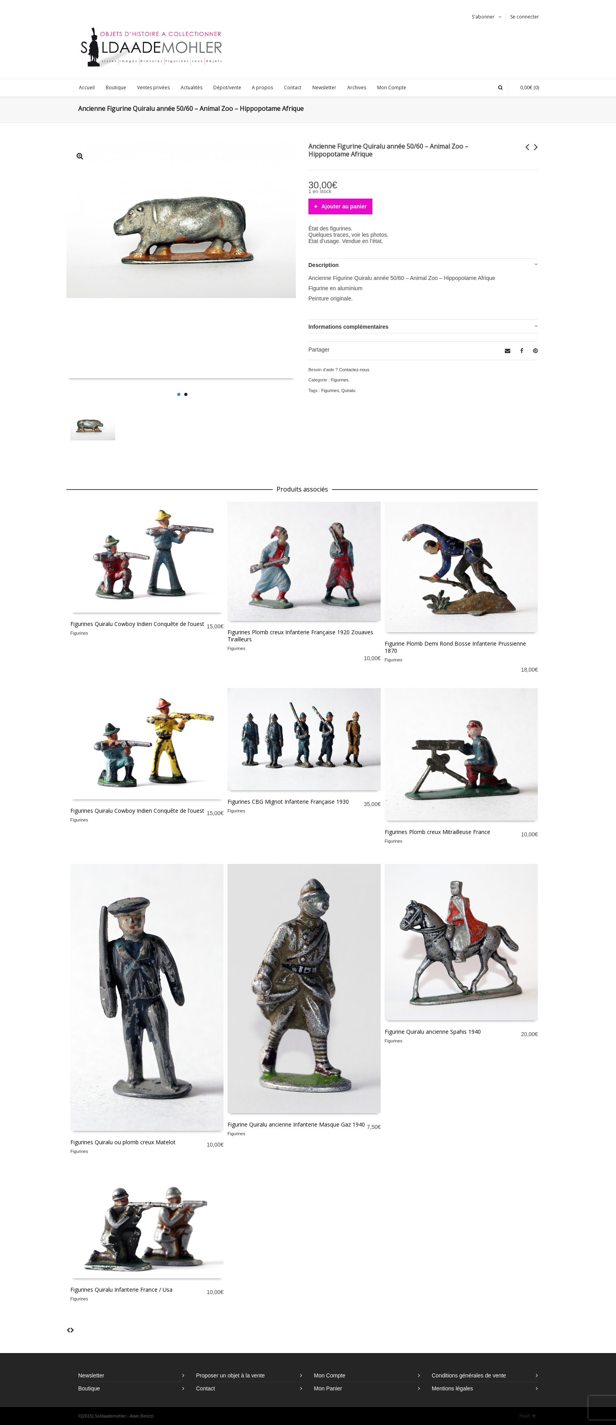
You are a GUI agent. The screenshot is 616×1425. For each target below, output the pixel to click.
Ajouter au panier (344, 206)
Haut (527, 1416)
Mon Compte (329, 1375)
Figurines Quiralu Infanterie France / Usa (121, 1289)
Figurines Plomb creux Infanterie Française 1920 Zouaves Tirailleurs (300, 635)
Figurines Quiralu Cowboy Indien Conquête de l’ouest (137, 624)
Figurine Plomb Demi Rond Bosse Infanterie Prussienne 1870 (455, 647)
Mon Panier (328, 1388)
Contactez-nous (354, 369)
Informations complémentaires (348, 327)
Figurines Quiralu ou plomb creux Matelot (123, 1142)
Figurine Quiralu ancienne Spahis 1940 (433, 1031)
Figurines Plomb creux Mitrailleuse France (437, 832)
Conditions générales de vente (469, 1375)
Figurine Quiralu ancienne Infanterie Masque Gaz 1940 (296, 1124)
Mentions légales (452, 1388)
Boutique (89, 1388)
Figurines (339, 379)
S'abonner (483, 16)
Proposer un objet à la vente (230, 1375)
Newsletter (91, 1375)
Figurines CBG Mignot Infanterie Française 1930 (288, 801)
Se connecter (524, 16)
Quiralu (348, 390)
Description (323, 265)
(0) (525, 87)
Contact (205, 1388)
